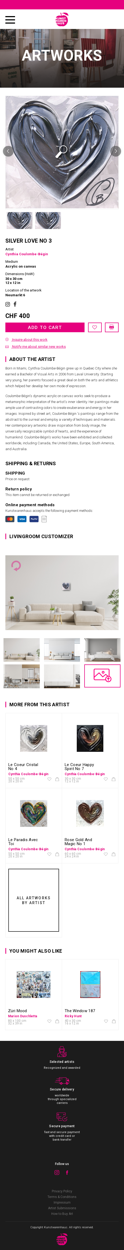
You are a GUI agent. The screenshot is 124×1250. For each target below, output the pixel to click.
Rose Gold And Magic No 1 (78, 841)
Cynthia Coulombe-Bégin (26, 254)
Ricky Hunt (73, 1016)
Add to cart (45, 327)
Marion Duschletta (22, 1016)
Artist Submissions (62, 1208)
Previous (8, 151)
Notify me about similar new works (35, 347)
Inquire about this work (26, 340)
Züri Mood (17, 1010)
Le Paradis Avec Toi (23, 841)
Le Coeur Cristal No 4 (23, 766)
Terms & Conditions (62, 1197)
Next (115, 151)
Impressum (62, 1202)
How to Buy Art (62, 1214)
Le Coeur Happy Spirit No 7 (79, 766)
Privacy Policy (62, 1191)
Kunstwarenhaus (55, 1227)
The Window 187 (80, 1010)
